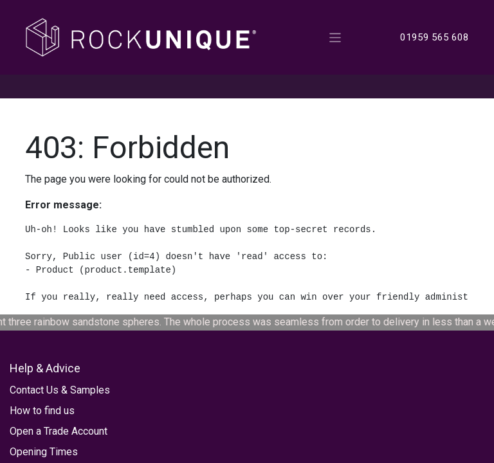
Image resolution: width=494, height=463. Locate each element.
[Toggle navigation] (335, 37)
